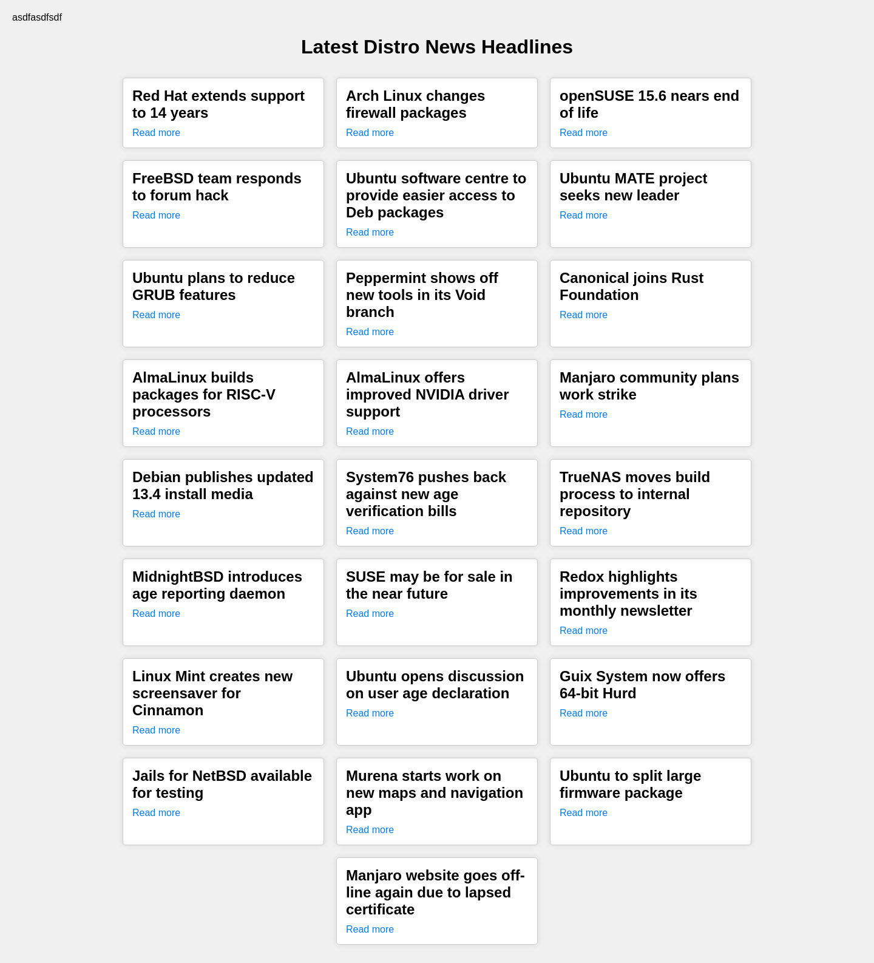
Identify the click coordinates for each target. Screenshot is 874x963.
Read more (156, 133)
